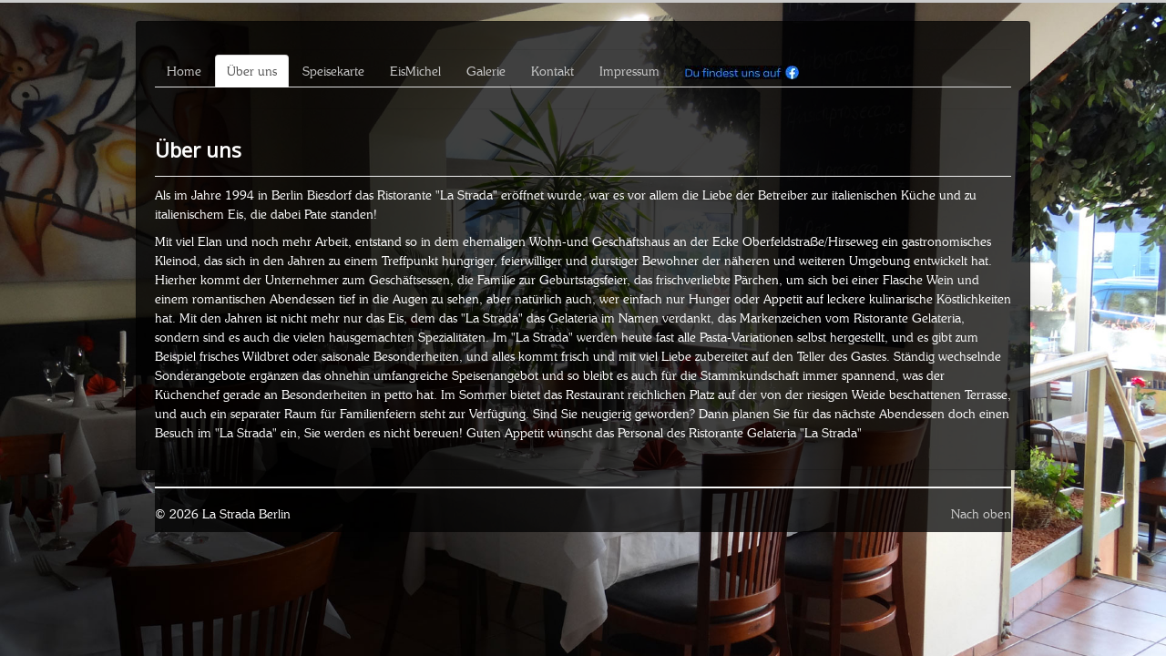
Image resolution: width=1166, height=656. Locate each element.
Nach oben (981, 514)
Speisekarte (333, 71)
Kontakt (552, 71)
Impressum (629, 71)
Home (184, 71)
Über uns (252, 71)
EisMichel (415, 71)
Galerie (486, 71)
